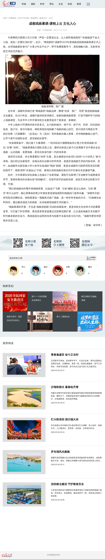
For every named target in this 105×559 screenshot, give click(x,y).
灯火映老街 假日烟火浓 (56, 419)
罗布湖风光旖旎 (51, 451)
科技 (70, 4)
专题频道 (12, 18)
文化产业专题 (23, 18)
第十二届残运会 (63, 317)
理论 (51, 4)
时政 (24, 4)
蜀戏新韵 (34, 18)
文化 (61, 4)
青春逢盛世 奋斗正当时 (56, 354)
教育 (79, 4)
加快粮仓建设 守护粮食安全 (58, 484)
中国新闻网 (47, 30)
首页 (5, 18)
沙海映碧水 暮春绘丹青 (56, 387)
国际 (33, 4)
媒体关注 (43, 18)
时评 (42, 4)
